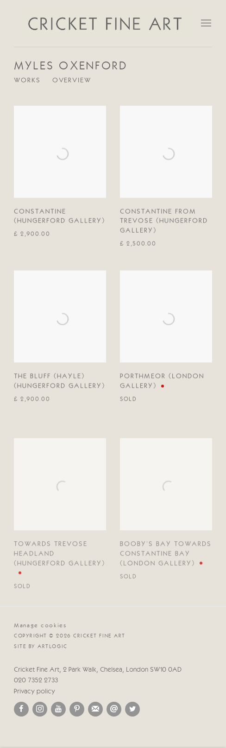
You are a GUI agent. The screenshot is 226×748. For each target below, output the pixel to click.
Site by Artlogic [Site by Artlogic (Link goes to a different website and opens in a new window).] (41, 646)
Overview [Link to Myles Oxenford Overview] (71, 81)
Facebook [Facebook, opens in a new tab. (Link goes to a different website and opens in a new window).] (21, 709)
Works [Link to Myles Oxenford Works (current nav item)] (27, 81)
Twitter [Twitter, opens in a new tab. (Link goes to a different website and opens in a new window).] (132, 709)
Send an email (114, 709)
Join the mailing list (95, 709)
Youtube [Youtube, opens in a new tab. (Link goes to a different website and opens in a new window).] (58, 709)
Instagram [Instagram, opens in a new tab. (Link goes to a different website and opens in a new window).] (39, 709)
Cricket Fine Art (106, 23)
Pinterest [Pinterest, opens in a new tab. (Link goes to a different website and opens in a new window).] (76, 709)
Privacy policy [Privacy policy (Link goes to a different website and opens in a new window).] (34, 692)
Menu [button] (205, 24)
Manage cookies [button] (40, 625)
